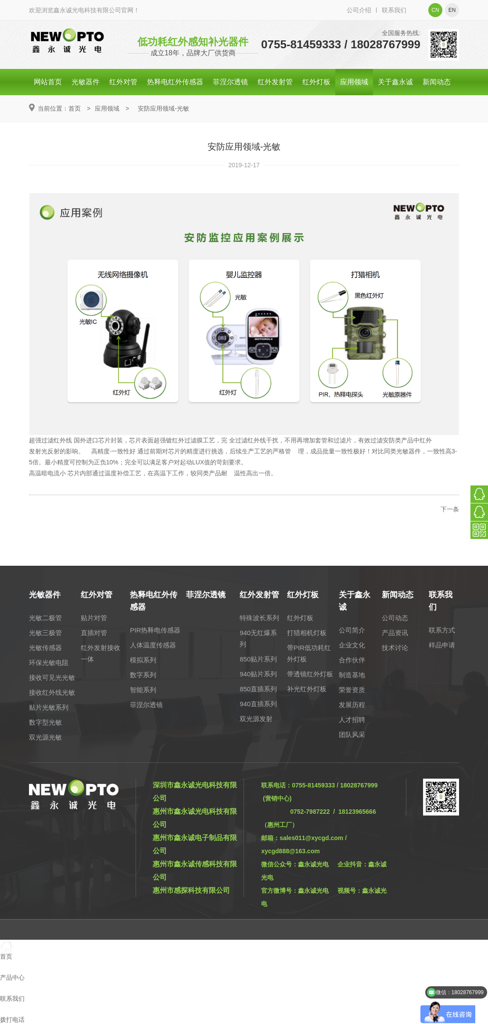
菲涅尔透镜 (230, 82)
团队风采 (352, 734)
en (452, 10)
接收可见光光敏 (52, 677)
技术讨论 (395, 647)
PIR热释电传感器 (155, 630)
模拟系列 (143, 660)
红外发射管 (275, 82)
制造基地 (352, 675)
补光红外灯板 (307, 689)
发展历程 (352, 704)
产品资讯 (395, 632)
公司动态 (395, 618)
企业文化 (352, 645)
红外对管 (123, 82)
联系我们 (394, 10)
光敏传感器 (45, 647)
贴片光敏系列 (48, 707)
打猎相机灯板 (307, 632)
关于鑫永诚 (395, 82)
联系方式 (442, 630)
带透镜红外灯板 (310, 674)
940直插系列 (258, 704)
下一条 (450, 509)
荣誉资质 (352, 689)
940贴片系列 (258, 674)
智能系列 (143, 689)
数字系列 (143, 675)
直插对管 (94, 632)
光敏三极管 (45, 632)
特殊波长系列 (259, 618)
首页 (74, 108)
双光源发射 (256, 718)
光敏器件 (86, 82)
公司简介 (352, 630)
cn (435, 10)
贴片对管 (94, 618)
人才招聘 (352, 719)
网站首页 (48, 82)
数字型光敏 (45, 722)
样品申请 (442, 645)
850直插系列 (258, 689)
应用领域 (354, 82)
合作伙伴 (352, 660)
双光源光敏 (45, 737)
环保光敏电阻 (48, 662)
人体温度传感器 (153, 645)
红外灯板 (316, 82)
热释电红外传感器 (175, 82)
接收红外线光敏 (52, 692)
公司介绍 (359, 10)
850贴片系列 (258, 659)
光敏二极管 (45, 618)
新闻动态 (437, 82)
